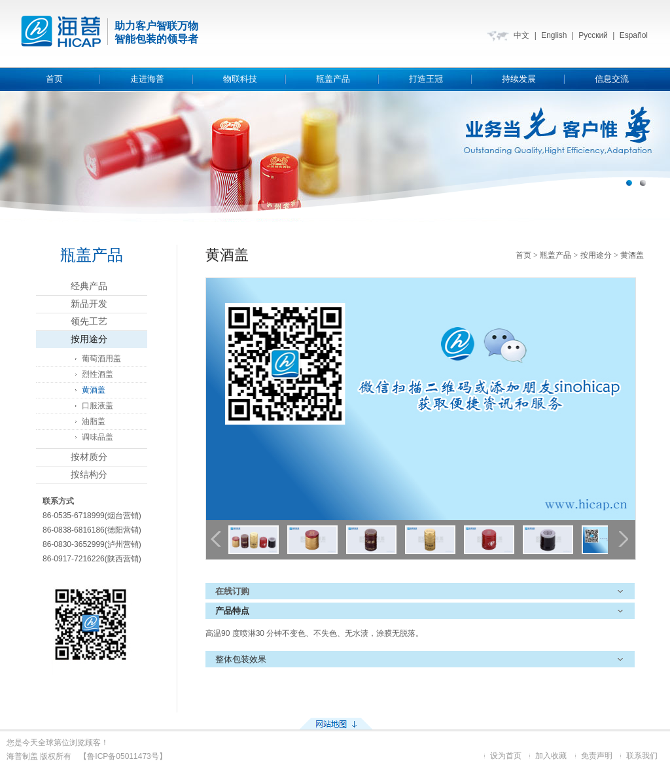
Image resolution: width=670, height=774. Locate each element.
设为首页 (505, 755)
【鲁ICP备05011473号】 (122, 756)
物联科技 (240, 79)
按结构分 (89, 475)
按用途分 (89, 339)
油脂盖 (93, 421)
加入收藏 (551, 755)
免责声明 (596, 755)
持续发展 (519, 79)
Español (634, 35)
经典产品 (89, 286)
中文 (521, 35)
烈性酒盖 (97, 374)
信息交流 (612, 79)
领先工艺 (89, 321)
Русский (593, 35)
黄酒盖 (93, 390)
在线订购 (232, 591)
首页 (54, 79)
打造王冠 (426, 79)
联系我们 (642, 755)
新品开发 (89, 304)
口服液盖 (97, 405)
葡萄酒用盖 (101, 358)
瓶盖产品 (333, 79)
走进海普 (147, 79)
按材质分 (89, 457)
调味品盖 (97, 437)
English (554, 35)
